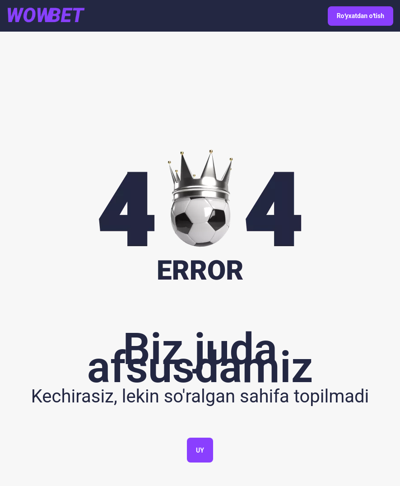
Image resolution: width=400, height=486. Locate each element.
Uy (200, 450)
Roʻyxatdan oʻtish (360, 15)
